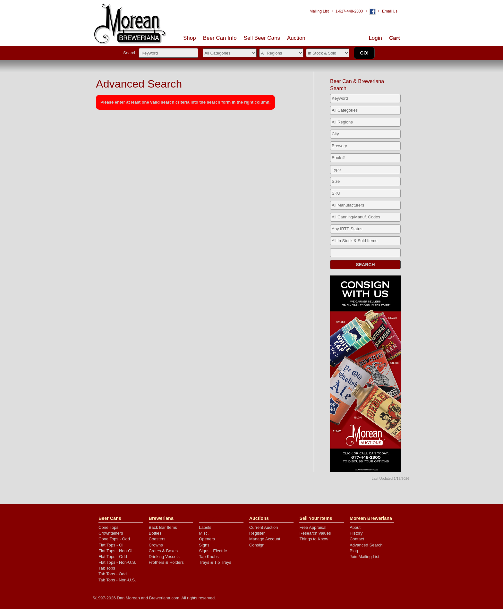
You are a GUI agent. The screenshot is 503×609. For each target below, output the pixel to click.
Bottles (155, 533)
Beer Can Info (220, 38)
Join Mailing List (364, 556)
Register (257, 533)
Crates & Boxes (163, 550)
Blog (354, 550)
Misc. (204, 533)
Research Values (315, 533)
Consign (257, 545)
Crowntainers (110, 533)
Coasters (157, 539)
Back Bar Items (163, 527)
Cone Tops (108, 527)
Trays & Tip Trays (215, 562)
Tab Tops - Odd (112, 573)
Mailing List (319, 11)
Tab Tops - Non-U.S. (117, 580)
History (356, 533)
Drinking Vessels (164, 556)
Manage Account (264, 539)
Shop (189, 38)
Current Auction (263, 527)
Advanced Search (366, 545)
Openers (207, 539)
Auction (296, 38)
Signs (204, 545)
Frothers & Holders (166, 562)
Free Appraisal (312, 527)
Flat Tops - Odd (112, 556)
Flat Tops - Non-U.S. (117, 562)
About (355, 527)
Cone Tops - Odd (114, 539)
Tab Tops (106, 568)
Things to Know (313, 539)
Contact (357, 539)
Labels (205, 527)
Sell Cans (262, 38)
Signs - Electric (213, 550)
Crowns (156, 545)
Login (375, 38)
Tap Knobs (208, 556)
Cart (394, 38)
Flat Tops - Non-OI (115, 550)
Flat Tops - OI (111, 545)
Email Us (389, 11)
